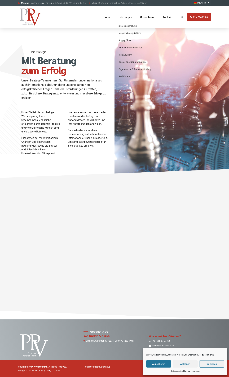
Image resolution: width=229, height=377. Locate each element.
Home (106, 17)
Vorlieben (212, 364)
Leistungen (125, 17)
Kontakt (168, 17)
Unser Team (147, 17)
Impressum (196, 371)
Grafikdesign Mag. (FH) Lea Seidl (44, 370)
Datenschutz (103, 366)
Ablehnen (185, 364)
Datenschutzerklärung (180, 371)
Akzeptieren (158, 364)
